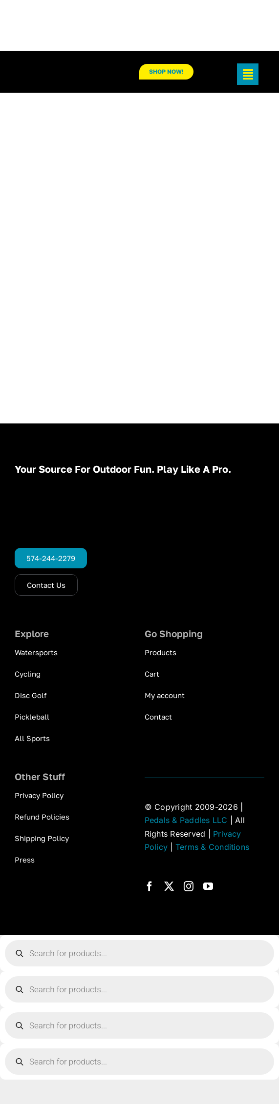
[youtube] (208, 886)
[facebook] (149, 886)
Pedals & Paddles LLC (186, 820)
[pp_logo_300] (58, 69)
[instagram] (188, 886)
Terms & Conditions (212, 847)
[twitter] (169, 886)
